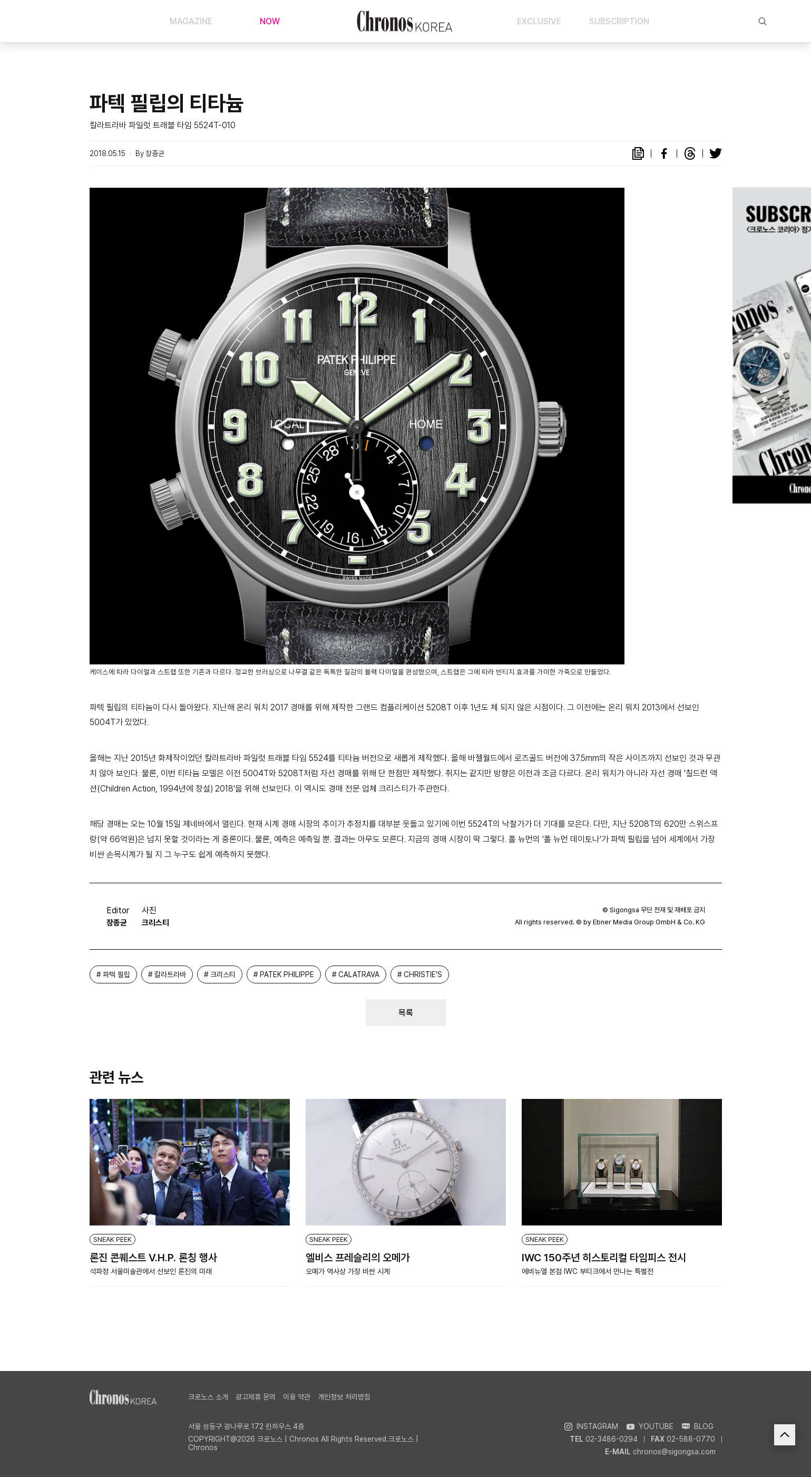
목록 (405, 1013)
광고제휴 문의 (256, 1397)
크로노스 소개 (208, 1397)
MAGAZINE (191, 21)
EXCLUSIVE (539, 21)
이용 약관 (296, 1397)
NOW (270, 21)
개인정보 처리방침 (344, 1397)
